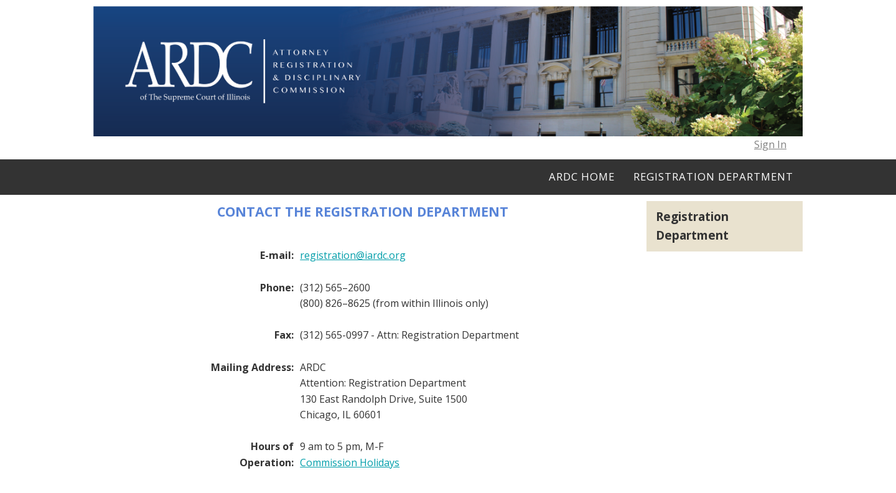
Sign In (770, 144)
